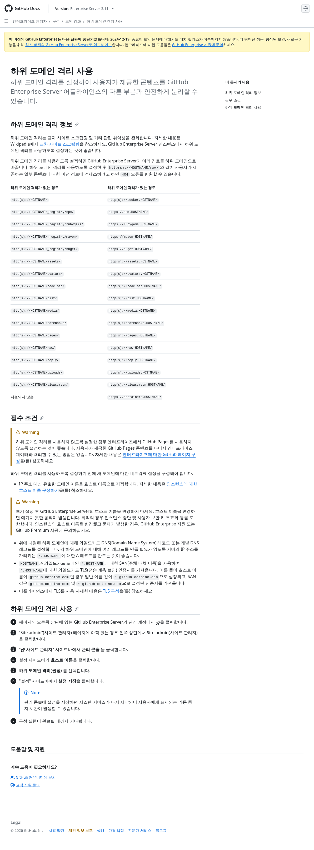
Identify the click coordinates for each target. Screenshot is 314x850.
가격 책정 (116, 830)
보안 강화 (73, 21)
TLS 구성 (111, 591)
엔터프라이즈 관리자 (30, 21)
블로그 (161, 830)
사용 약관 (56, 830)
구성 (56, 21)
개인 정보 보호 (80, 830)
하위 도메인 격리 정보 (45, 124)
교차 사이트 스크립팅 (59, 144)
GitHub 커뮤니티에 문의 (33, 777)
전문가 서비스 (139, 830)
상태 (100, 830)
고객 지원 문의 (25, 784)
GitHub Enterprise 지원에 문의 (197, 44)
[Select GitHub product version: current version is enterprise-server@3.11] (84, 8)
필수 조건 (27, 417)
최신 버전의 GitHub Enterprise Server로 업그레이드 (68, 44)
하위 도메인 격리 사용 (105, 21)
